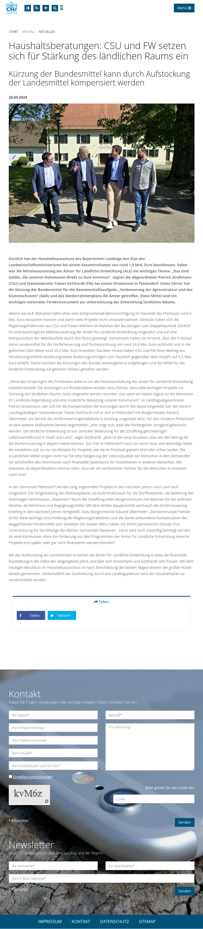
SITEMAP (147, 922)
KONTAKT (81, 922)
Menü (184, 7)
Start (13, 31)
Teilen (101, 602)
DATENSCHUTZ (114, 922)
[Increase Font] (46, 8)
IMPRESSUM (50, 922)
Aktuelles (47, 31)
